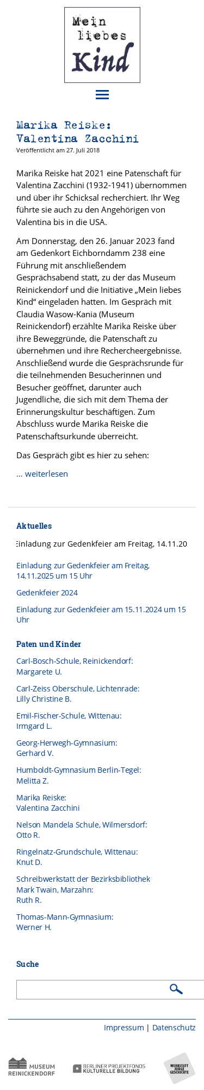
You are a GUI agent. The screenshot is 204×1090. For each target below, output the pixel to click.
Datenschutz (174, 1027)
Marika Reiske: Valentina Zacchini (77, 131)
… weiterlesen (42, 473)
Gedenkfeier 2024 (46, 592)
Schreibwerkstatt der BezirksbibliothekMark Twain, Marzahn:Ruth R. (83, 889)
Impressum (124, 1027)
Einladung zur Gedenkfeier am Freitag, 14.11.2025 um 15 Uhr (83, 570)
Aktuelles (34, 526)
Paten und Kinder (49, 644)
